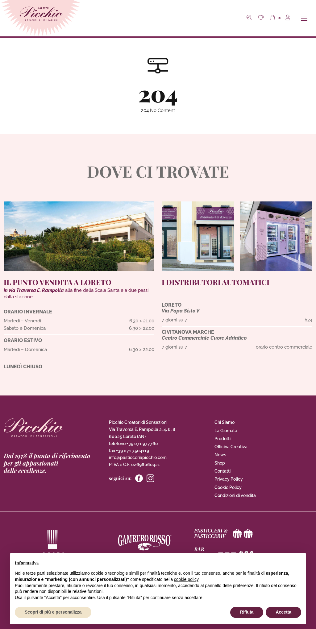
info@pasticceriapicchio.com (138, 457)
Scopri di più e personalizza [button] (53, 612)
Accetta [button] (283, 612)
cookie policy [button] (186, 579)
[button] (261, 18)
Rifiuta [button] (247, 612)
